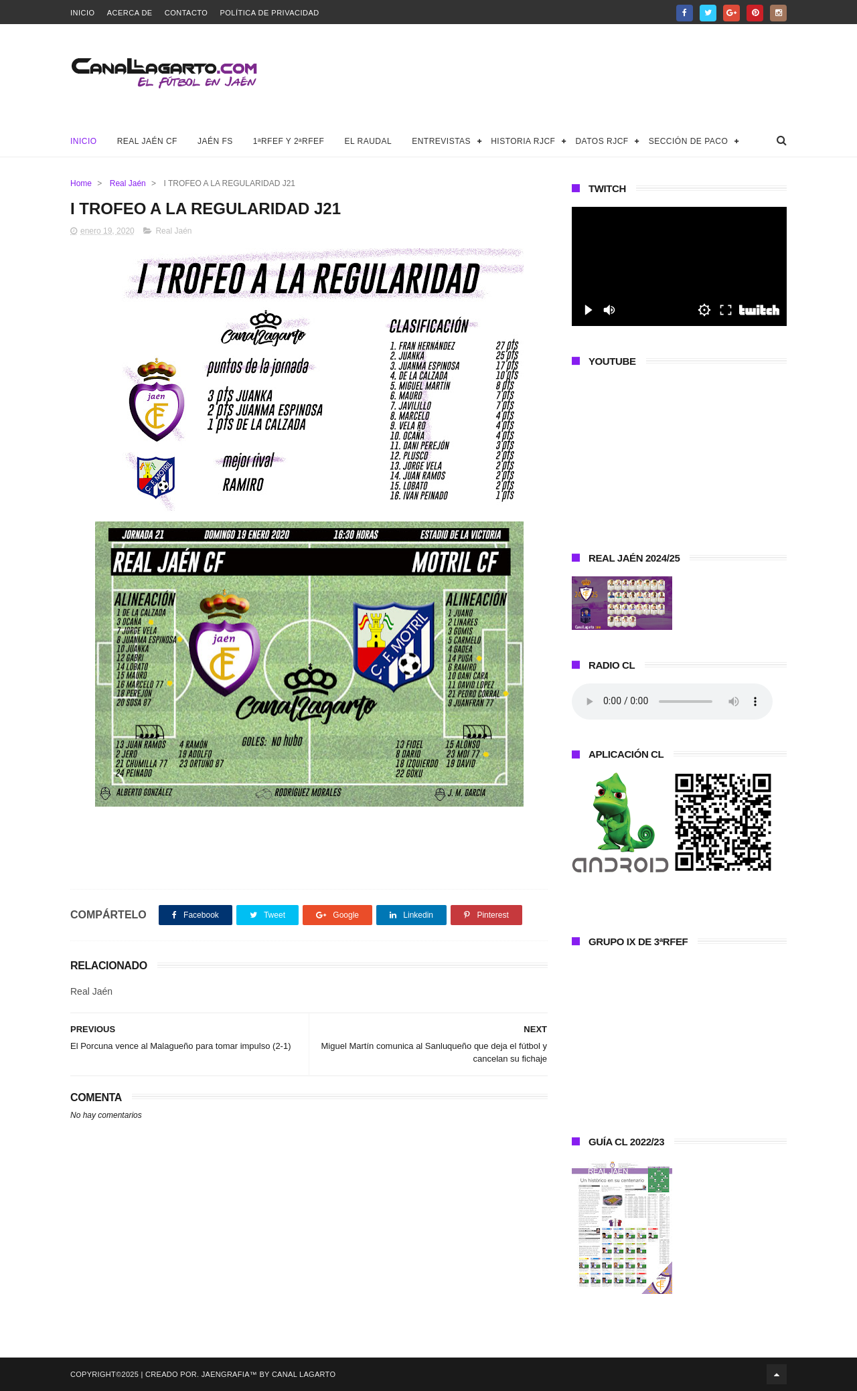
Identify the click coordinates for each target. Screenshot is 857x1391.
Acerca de (130, 13)
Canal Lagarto (303, 1374)
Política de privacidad (269, 13)
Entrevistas (441, 141)
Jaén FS (215, 141)
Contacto (186, 13)
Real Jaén (128, 183)
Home (81, 183)
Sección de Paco (688, 141)
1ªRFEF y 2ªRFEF (289, 141)
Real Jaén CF (147, 141)
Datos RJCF (601, 141)
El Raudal (368, 141)
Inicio (82, 13)
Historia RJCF (523, 141)
